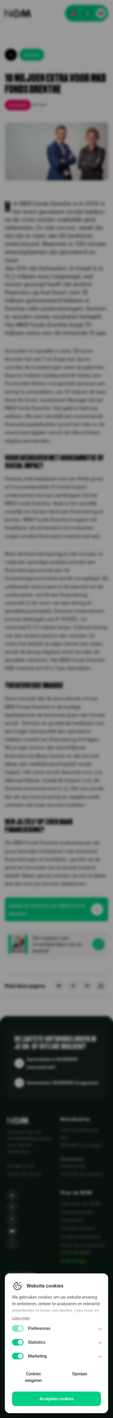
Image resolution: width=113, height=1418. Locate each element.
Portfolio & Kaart (77, 1228)
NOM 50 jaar (73, 1260)
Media (16, 1329)
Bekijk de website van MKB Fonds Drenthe (47, 909)
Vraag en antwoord (80, 1236)
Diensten (21, 1277)
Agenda (18, 1342)
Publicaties (71, 1220)
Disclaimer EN (21, 1389)
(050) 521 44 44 (23, 1174)
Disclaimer (18, 1398)
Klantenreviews (76, 1211)
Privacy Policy (20, 1380)
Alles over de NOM (80, 1203)
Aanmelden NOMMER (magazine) (62, 1082)
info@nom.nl (20, 1165)
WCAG (13, 1407)
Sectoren (22, 1290)
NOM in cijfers (29, 1303)
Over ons (21, 1316)
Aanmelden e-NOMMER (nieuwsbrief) (52, 1063)
